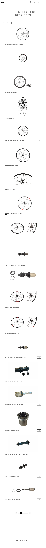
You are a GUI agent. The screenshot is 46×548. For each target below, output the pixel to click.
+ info (39, 67)
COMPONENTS (3, 5)
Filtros (15, 22)
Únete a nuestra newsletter (23, 540)
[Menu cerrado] (44, 2)
